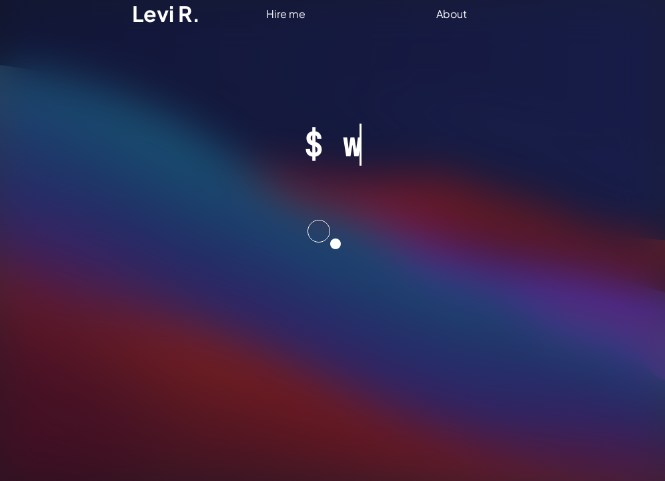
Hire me (285, 14)
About (451, 14)
